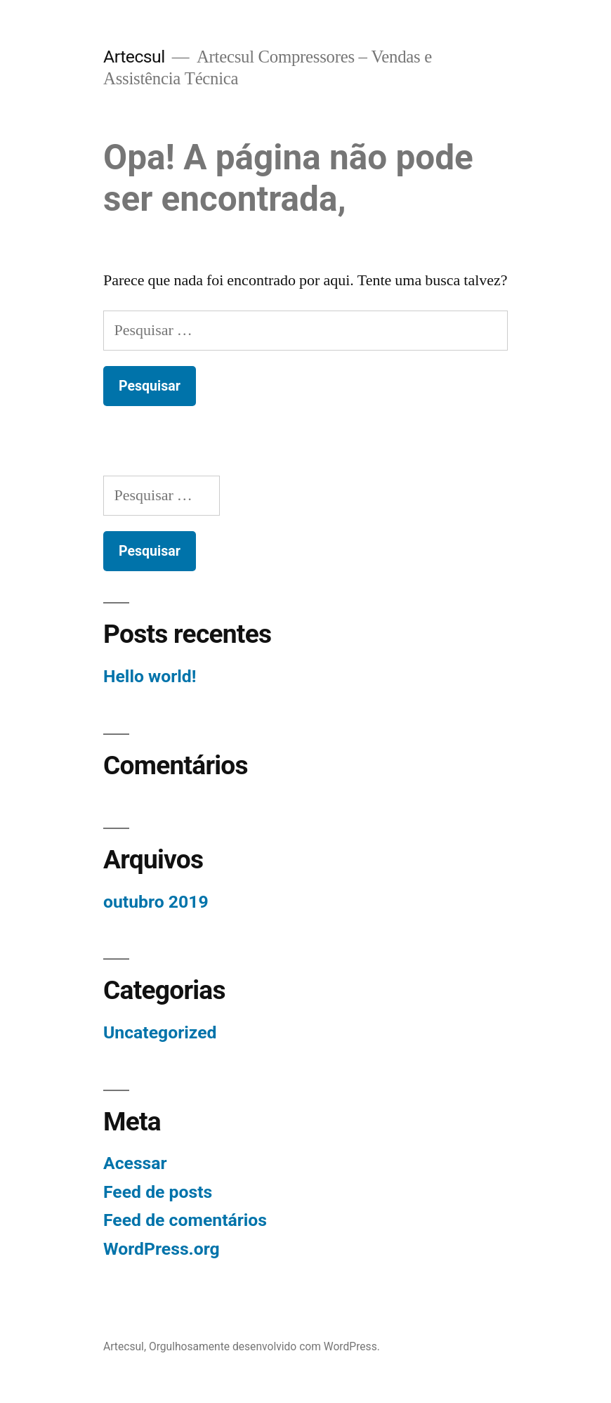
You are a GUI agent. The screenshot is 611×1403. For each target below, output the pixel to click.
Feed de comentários (185, 1220)
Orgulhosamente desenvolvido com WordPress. (264, 1346)
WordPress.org (161, 1249)
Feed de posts (157, 1192)
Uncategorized (160, 1032)
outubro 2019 (156, 902)
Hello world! (149, 676)
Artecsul (134, 56)
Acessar (135, 1163)
